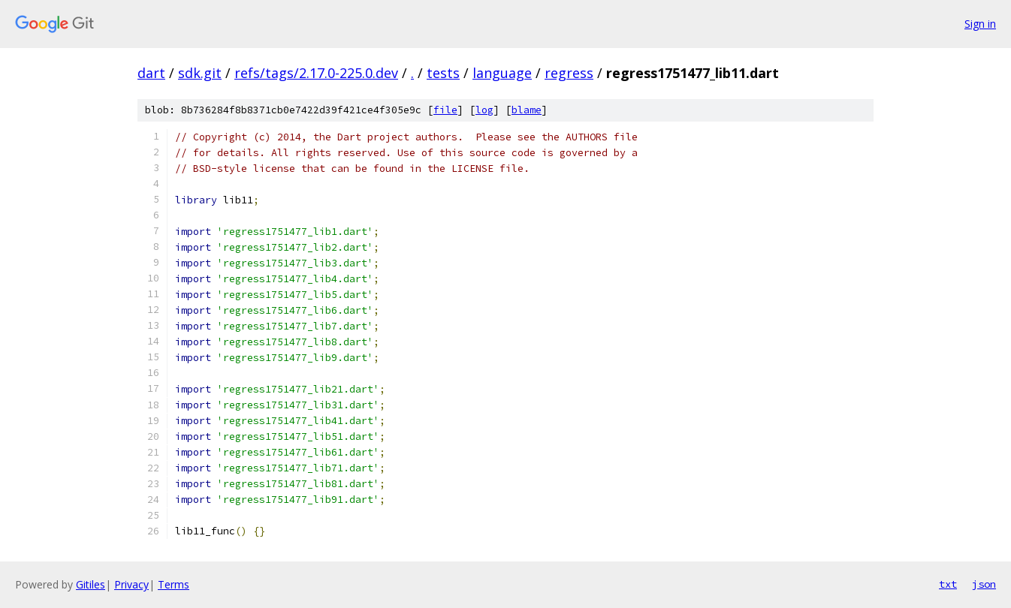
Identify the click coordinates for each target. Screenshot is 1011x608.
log (484, 110)
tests (443, 73)
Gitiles (90, 584)
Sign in (980, 24)
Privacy (131, 584)
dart (151, 73)
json (984, 584)
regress (569, 73)
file (445, 110)
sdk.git (200, 73)
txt (948, 584)
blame (527, 110)
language (502, 73)
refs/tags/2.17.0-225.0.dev (316, 73)
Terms (173, 584)
